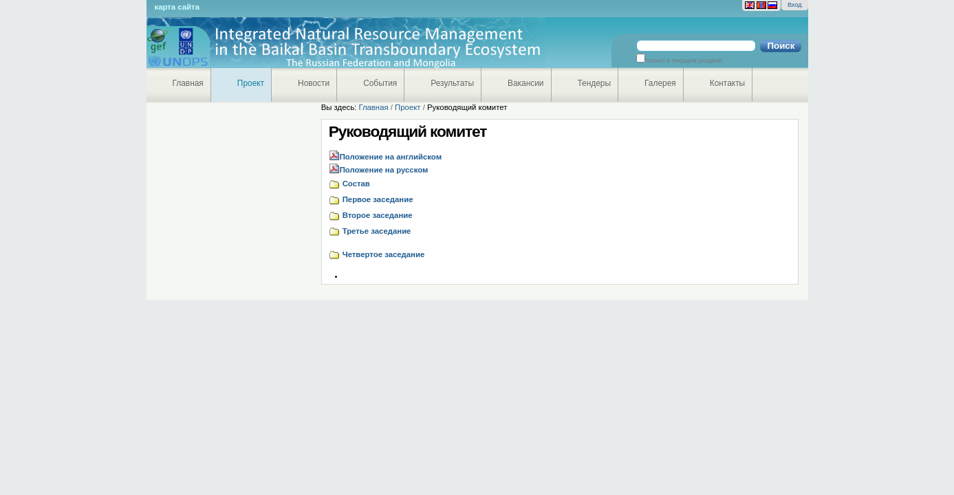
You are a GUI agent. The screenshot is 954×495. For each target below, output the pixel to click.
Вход (795, 4)
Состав (356, 183)
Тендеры (594, 83)
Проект (250, 83)
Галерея (660, 83)
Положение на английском (391, 157)
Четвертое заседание (384, 254)
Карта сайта (177, 7)
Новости (313, 83)
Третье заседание (377, 231)
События (380, 83)
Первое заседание (378, 199)
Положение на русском (384, 170)
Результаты (452, 83)
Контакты (727, 83)
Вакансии (526, 83)
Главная (188, 83)
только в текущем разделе (683, 60)
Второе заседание (378, 215)
